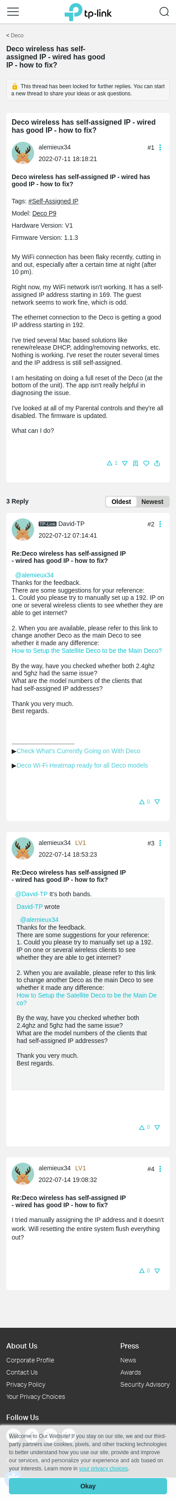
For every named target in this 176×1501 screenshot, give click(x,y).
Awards (130, 1372)
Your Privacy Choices (35, 1396)
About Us (21, 1345)
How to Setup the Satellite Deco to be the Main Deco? (87, 650)
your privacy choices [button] (103, 1468)
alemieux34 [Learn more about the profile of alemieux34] (55, 147)
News (128, 1360)
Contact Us (22, 1372)
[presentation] (23, 153)
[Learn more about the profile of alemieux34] (25, 152)
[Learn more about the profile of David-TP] (25, 529)
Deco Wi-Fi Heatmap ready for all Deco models (82, 765)
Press (129, 1345)
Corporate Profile (30, 1360)
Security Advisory (145, 1384)
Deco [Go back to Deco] (17, 35)
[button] (13, 11)
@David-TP (31, 894)
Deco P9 (44, 213)
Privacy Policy (25, 1384)
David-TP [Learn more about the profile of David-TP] (71, 523)
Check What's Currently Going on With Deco (79, 751)
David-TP (30, 906)
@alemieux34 (34, 575)
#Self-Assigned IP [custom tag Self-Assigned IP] (53, 201)
